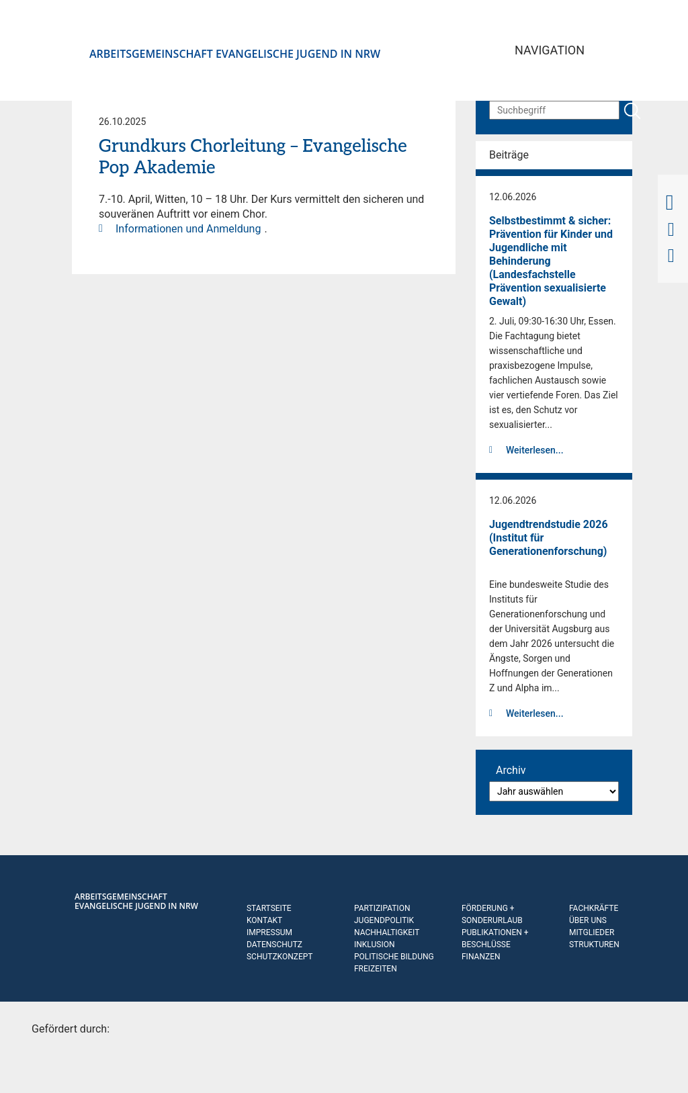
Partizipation (382, 908)
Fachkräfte (593, 908)
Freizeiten (375, 968)
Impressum (269, 932)
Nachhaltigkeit (386, 932)
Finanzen (481, 956)
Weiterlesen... (535, 450)
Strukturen (594, 944)
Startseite (269, 908)
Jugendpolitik (384, 920)
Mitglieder (591, 932)
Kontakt (264, 920)
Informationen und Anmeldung (188, 228)
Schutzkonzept (280, 956)
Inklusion (374, 944)
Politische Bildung (394, 956)
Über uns (588, 920)
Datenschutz (274, 944)
